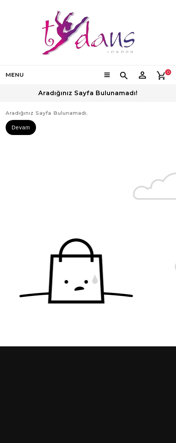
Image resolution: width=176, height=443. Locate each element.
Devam (21, 127)
